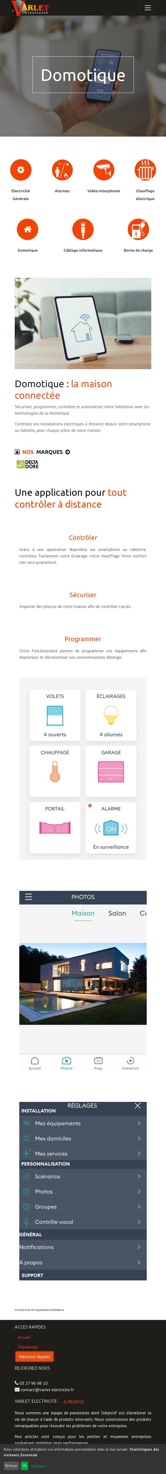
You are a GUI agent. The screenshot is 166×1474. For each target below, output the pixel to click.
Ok (24, 1465)
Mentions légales (34, 1356)
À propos (73, 1402)
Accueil (24, 1337)
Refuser (11, 1465)
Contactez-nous (29, 1376)
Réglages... (40, 1466)
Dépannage (28, 1347)
